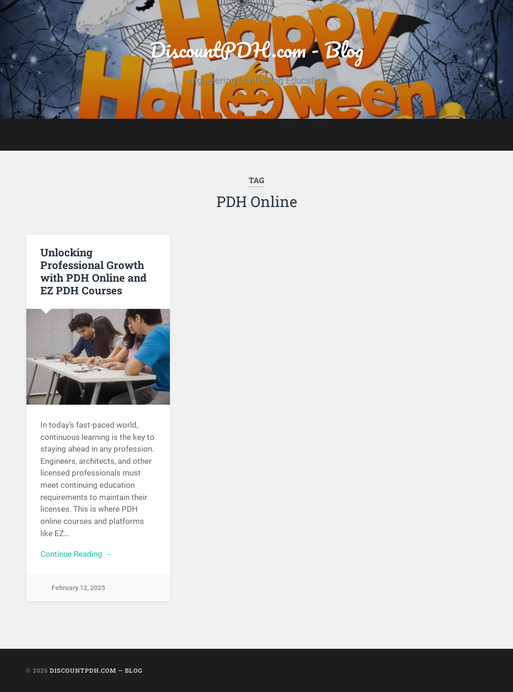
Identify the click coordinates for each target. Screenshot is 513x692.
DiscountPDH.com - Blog (256, 49)
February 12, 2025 (78, 588)
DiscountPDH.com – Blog (96, 670)
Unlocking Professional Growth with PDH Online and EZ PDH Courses (93, 271)
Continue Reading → (76, 554)
